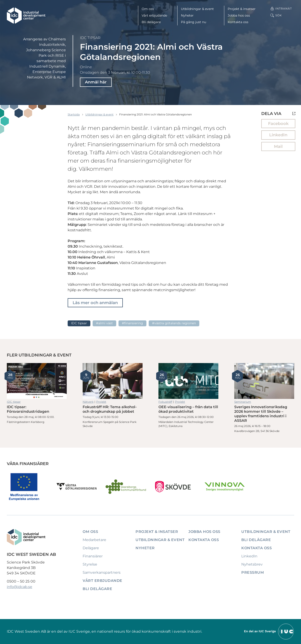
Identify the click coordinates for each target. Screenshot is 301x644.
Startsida (74, 114)
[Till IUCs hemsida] (269, 631)
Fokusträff (165, 401)
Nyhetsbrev (252, 564)
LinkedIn (278, 134)
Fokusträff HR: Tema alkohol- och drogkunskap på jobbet (113, 381)
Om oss (148, 9)
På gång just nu (193, 22)
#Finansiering (132, 323)
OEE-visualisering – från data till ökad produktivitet (188, 381)
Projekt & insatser (242, 9)
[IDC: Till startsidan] (26, 15)
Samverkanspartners (102, 572)
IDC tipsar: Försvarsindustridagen (37, 381)
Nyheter (187, 15)
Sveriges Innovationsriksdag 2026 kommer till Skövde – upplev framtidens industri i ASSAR (264, 381)
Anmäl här (96, 82)
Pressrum (252, 572)
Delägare (91, 548)
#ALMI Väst (104, 323)
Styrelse (90, 564)
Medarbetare (94, 540)
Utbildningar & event (197, 9)
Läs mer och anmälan (95, 302)
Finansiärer (93, 556)
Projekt (101, 401)
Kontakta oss (238, 22)
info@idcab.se (19, 587)
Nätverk (88, 401)
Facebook (278, 123)
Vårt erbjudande (154, 15)
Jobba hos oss (239, 15)
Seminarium (242, 401)
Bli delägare (151, 22)
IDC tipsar (90, 38)
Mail (278, 146)
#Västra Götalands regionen (174, 323)
